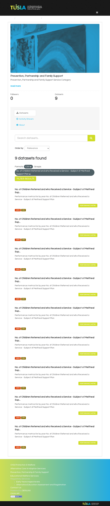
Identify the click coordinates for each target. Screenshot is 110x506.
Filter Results (25, 178)
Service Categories (28, 18)
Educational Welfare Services (24, 476)
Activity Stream (25, 119)
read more (15, 86)
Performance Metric (88, 205)
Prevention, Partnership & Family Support (29, 472)
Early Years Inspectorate (28, 482)
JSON (18, 210)
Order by (19, 148)
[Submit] (91, 138)
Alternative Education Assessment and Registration (41, 485)
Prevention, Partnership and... (61, 18)
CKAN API (14, 493)
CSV (23, 210)
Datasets (22, 113)
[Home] (11, 18)
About (20, 125)
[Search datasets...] (51, 138)
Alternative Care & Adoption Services (28, 469)
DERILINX (26, 491)
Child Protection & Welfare (22, 465)
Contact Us (15, 488)
